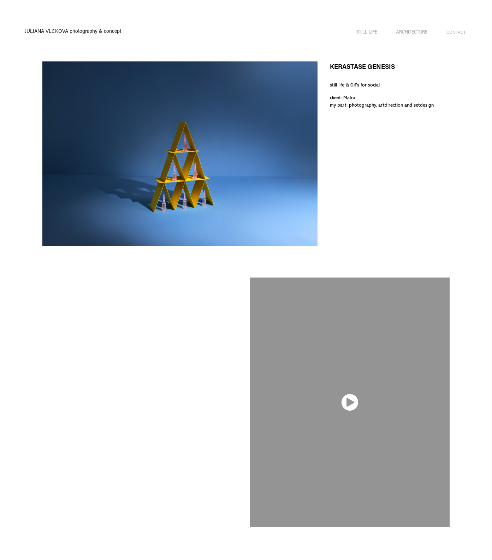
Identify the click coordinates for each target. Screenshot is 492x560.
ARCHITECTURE (411, 32)
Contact (456, 32)
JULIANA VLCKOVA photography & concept (73, 31)
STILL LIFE (366, 32)
